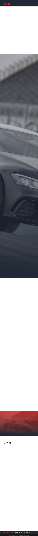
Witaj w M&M (7, 530)
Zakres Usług (15, 530)
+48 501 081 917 (17, 1)
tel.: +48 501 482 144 (25, 534)
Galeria (21, 530)
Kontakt (26, 530)
